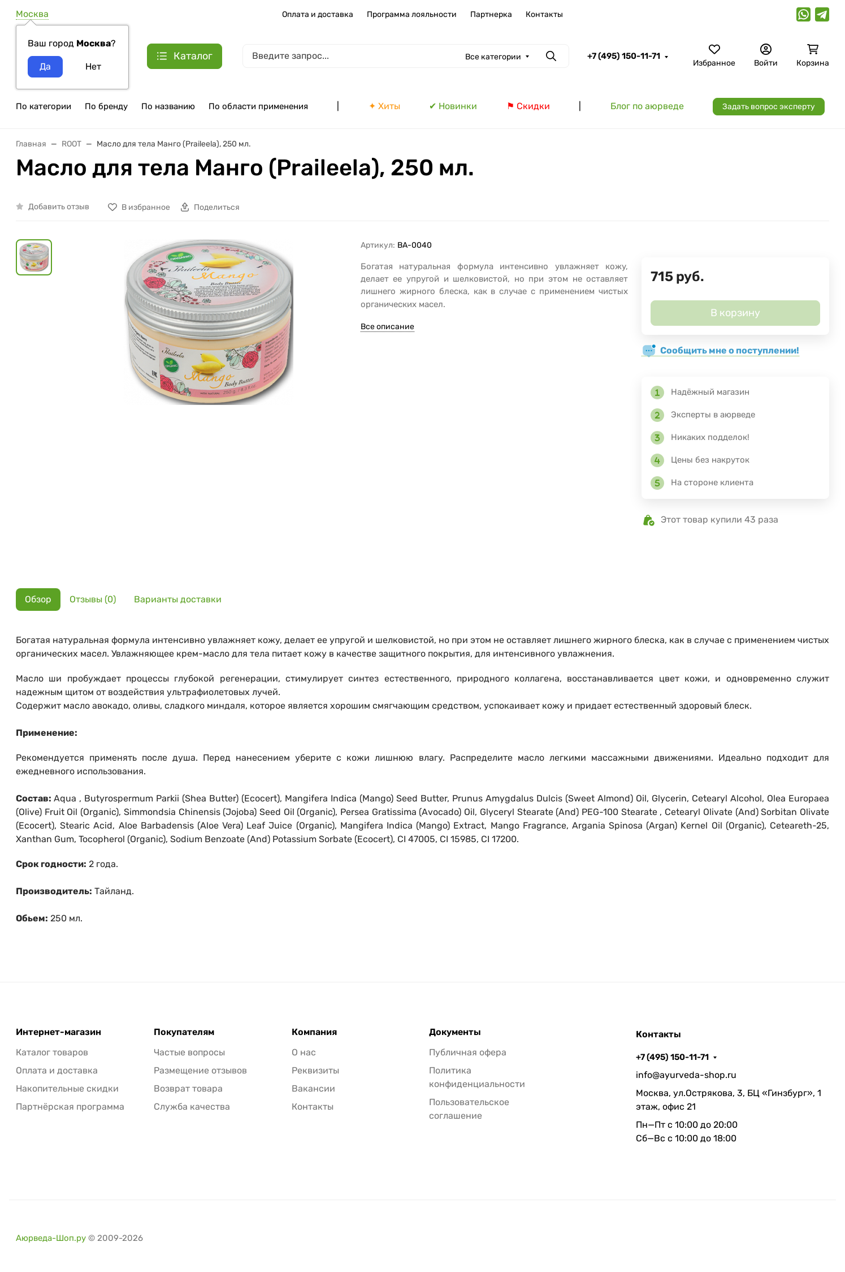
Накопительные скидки (67, 1088)
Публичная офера (467, 1052)
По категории (43, 106)
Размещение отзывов (200, 1070)
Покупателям (184, 1032)
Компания (314, 1032)
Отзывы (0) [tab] (93, 599)
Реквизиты (315, 1070)
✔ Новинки (453, 106)
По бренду (106, 106)
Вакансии (313, 1088)
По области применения (258, 106)
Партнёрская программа (70, 1106)
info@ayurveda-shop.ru (686, 1075)
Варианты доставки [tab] (178, 599)
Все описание (387, 326)
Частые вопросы (189, 1052)
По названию (168, 106)
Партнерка (491, 14)
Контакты (544, 14)
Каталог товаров (52, 1052)
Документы (455, 1032)
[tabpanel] (422, 785)
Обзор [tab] (38, 599)
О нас (304, 1052)
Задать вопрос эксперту (768, 106)
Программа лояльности (412, 14)
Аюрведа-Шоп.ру (51, 1238)
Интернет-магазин (58, 1032)
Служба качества (192, 1106)
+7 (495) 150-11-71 (623, 56)
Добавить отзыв (58, 207)
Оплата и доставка (317, 14)
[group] (208, 405)
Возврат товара (188, 1088)
